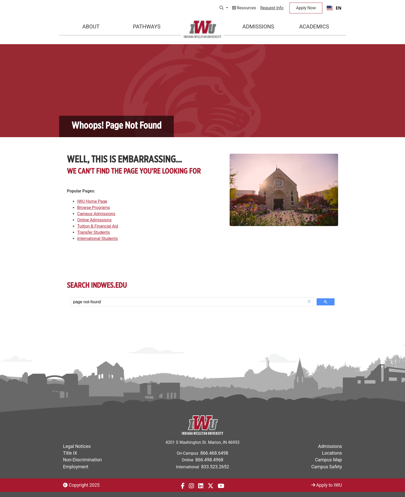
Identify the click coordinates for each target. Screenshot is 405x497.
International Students (97, 238)
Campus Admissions (96, 213)
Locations (332, 453)
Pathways (147, 27)
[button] (309, 302)
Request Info (271, 7)
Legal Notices (77, 446)
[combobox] (334, 8)
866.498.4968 (209, 459)
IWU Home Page (92, 201)
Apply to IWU (326, 485)
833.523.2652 (215, 466)
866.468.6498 (214, 453)
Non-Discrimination (82, 459)
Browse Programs (93, 207)
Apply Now (306, 7)
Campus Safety (326, 466)
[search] (188, 302)
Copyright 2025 (81, 485)
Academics (314, 27)
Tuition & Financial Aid (97, 226)
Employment (75, 466)
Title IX (70, 453)
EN (334, 8)
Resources (244, 7)
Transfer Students (93, 232)
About (91, 27)
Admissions (258, 27)
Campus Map (328, 459)
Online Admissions (94, 220)
